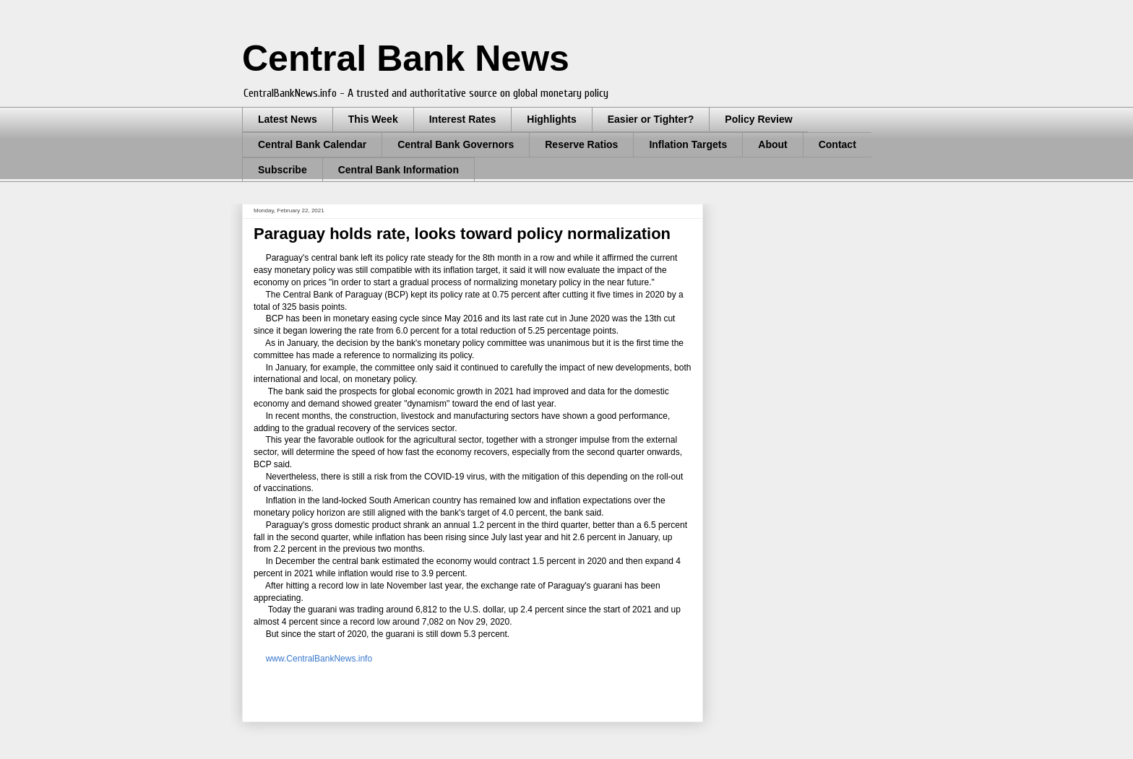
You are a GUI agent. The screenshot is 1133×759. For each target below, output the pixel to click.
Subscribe (282, 169)
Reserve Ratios (581, 144)
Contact (837, 144)
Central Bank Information (398, 169)
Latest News (287, 119)
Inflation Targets (688, 144)
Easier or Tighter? (651, 119)
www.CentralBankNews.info (316, 659)
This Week (373, 119)
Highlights (551, 119)
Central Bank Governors (455, 144)
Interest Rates (462, 119)
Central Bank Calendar (312, 144)
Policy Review (758, 119)
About (772, 144)
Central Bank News (405, 58)
